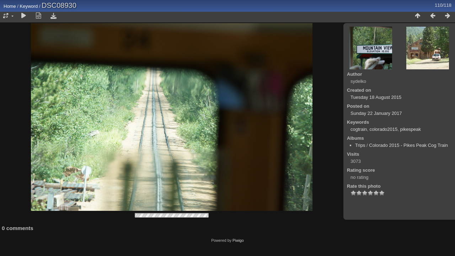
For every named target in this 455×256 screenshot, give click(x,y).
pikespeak (410, 129)
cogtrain (358, 129)
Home (10, 6)
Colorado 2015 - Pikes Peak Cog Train (408, 145)
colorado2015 (383, 129)
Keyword (29, 6)
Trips (360, 145)
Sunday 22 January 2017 (376, 113)
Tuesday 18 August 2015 (375, 97)
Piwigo (238, 240)
